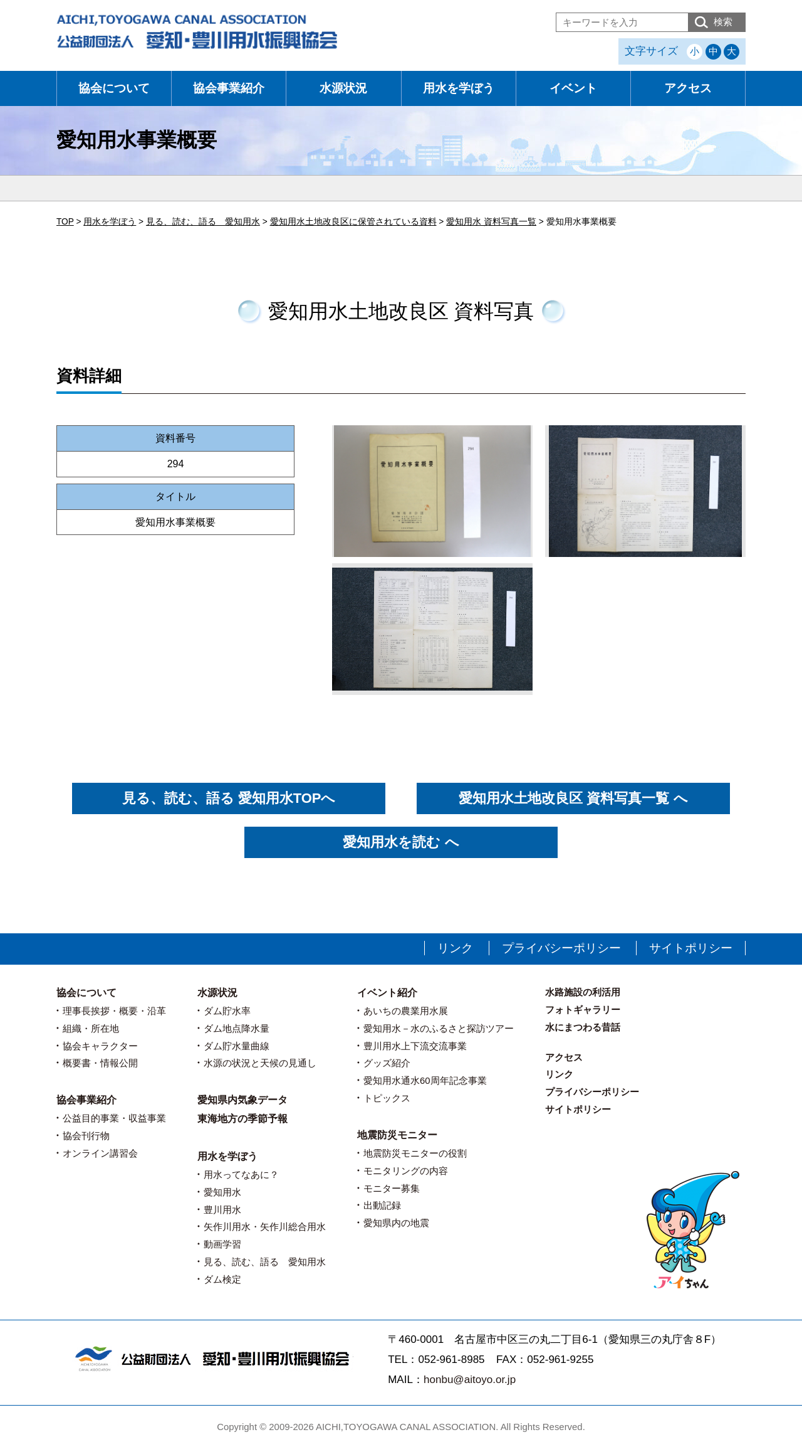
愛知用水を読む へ (401, 842)
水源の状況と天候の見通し (260, 1063)
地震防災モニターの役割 (415, 1153)
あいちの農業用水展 (405, 1010)
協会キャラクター (100, 1046)
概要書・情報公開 (100, 1063)
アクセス (688, 88)
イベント (573, 88)
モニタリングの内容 (405, 1170)
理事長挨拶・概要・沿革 (114, 1010)
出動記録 (382, 1205)
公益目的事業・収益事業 (114, 1118)
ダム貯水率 (227, 1010)
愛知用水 (222, 1192)
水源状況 (343, 88)
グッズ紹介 (386, 1063)
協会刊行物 (86, 1135)
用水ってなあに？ (241, 1174)
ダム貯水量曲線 (236, 1046)
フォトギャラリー (582, 1009)
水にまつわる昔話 (582, 1027)
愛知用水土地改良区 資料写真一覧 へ (573, 798)
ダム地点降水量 (236, 1028)
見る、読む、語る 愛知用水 (265, 1261)
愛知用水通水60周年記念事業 (425, 1080)
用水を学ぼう (458, 88)
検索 (723, 21)
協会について (114, 88)
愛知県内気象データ (242, 1100)
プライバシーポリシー (561, 948)
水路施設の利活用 (582, 992)
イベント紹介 (387, 992)
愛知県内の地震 (396, 1222)
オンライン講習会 (100, 1153)
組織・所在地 (91, 1028)
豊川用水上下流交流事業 (415, 1046)
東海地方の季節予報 (242, 1118)
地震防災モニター (397, 1135)
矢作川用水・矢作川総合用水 (265, 1226)
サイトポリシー (690, 948)
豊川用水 (222, 1209)
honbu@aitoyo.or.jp (470, 1380)
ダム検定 (222, 1279)
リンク (455, 948)
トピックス (386, 1098)
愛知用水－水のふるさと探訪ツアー (438, 1028)
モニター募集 (391, 1188)
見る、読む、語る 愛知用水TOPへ (229, 798)
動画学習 (222, 1244)
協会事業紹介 (228, 88)
